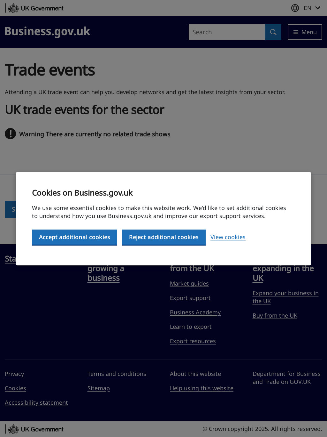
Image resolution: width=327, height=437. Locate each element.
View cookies (228, 237)
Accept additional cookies (74, 237)
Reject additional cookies (164, 237)
